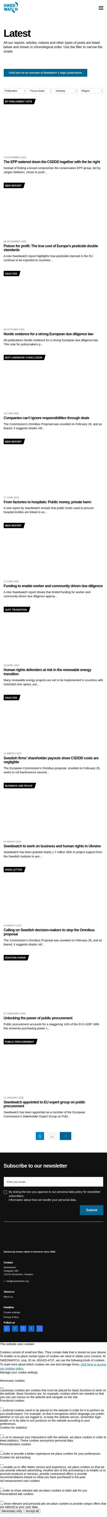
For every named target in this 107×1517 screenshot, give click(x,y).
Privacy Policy (11, 1321)
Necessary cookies (12, 1384)
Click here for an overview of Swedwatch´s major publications (45, 72)
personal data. (67, 1204)
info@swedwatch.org (17, 1285)
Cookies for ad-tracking (15, 1461)
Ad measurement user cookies (20, 1484)
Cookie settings (12, 1316)
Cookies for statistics (13, 1431)
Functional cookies (12, 1404)
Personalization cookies (15, 1447)
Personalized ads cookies (16, 1497)
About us (8, 1300)
